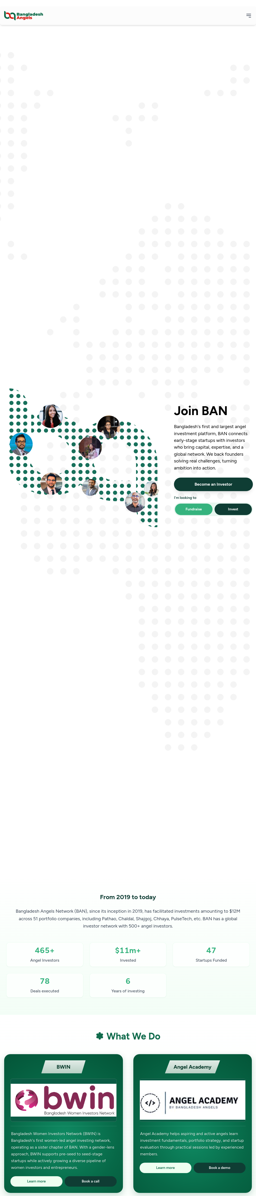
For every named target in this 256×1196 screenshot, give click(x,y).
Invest (233, 509)
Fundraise (193, 509)
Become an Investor (213, 484)
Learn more (36, 1181)
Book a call (90, 1181)
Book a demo (219, 1168)
